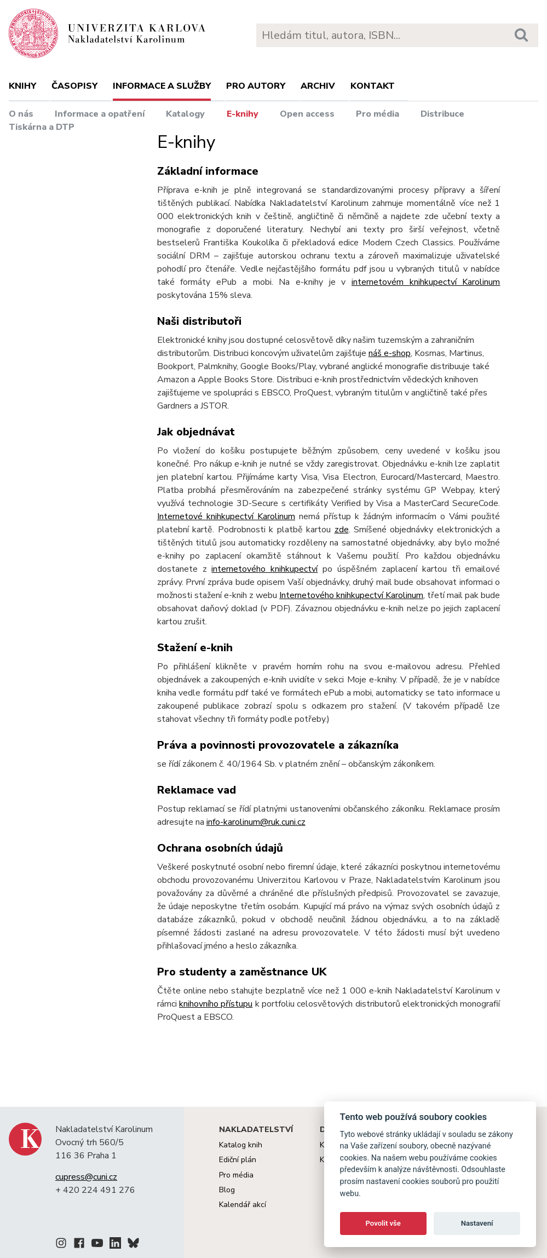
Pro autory (255, 86)
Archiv (318, 86)
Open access (307, 114)
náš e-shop (389, 353)
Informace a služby (162, 86)
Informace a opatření (100, 114)
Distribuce (442, 114)
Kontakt (372, 86)
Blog (227, 1190)
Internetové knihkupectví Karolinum (226, 516)
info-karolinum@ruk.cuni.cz (256, 822)
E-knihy (242, 114)
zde (342, 530)
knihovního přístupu (215, 1004)
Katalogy (185, 114)
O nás (21, 114)
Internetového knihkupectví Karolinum (351, 595)
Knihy (22, 86)
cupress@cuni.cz (86, 1177)
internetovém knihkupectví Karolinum (426, 282)
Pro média (377, 114)
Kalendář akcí (242, 1204)
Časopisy (74, 86)
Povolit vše (383, 1223)
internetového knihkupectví (264, 569)
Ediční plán (237, 1159)
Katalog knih (240, 1145)
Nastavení (477, 1223)
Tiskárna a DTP (41, 127)
